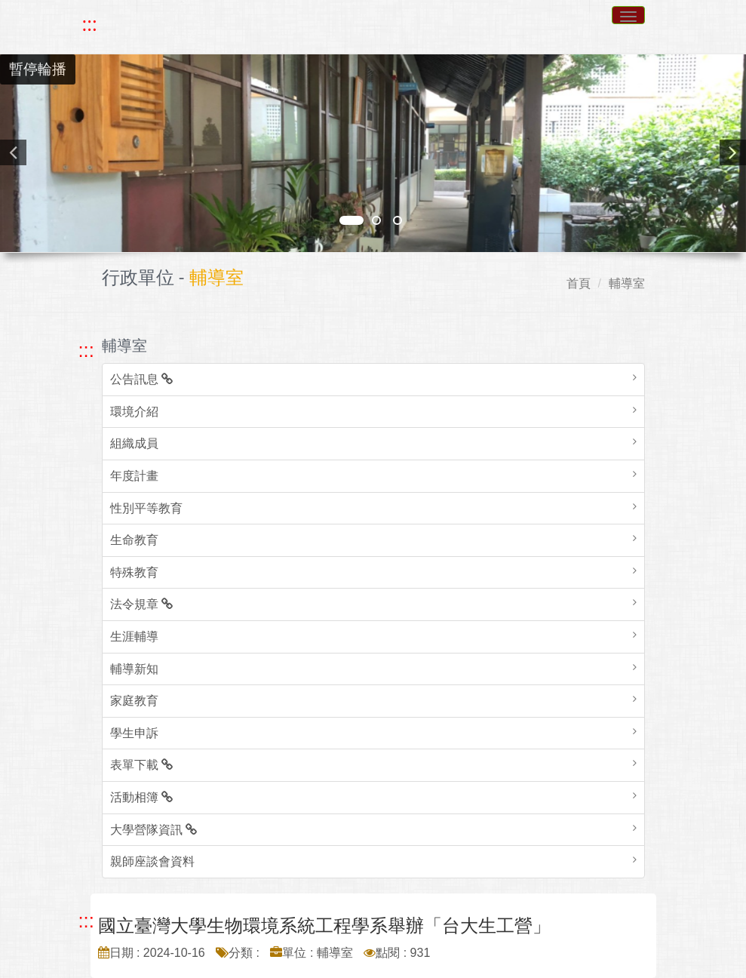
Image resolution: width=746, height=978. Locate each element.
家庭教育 (134, 700)
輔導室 (627, 283)
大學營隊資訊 (153, 829)
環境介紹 (134, 411)
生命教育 (134, 540)
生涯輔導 (134, 636)
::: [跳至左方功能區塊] (86, 350)
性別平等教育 (146, 508)
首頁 (578, 283)
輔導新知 (134, 669)
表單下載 (141, 764)
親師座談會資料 (152, 861)
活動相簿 (141, 797)
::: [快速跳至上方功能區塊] (89, 24)
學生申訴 (134, 733)
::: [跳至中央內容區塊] (86, 920)
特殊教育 (134, 572)
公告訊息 (141, 379)
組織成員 (134, 443)
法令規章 (141, 604)
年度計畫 (134, 475)
